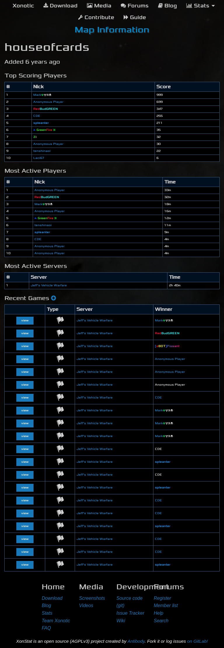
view (25, 320)
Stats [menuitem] (197, 6)
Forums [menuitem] (135, 6)
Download (52, 598)
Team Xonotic (56, 620)
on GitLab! (197, 641)
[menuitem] (23, 6)
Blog (46, 605)
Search (161, 620)
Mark (42, 95)
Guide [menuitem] (135, 17)
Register (162, 598)
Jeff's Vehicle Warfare (49, 285)
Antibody (136, 641)
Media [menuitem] (99, 6)
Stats (47, 613)
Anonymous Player (48, 102)
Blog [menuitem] (167, 6)
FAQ (46, 628)
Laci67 (38, 158)
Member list (166, 605)
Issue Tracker (130, 613)
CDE (36, 116)
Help (158, 613)
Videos (86, 605)
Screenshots (92, 598)
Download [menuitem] (60, 6)
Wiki (120, 620)
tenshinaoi (41, 151)
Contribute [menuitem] (96, 17)
